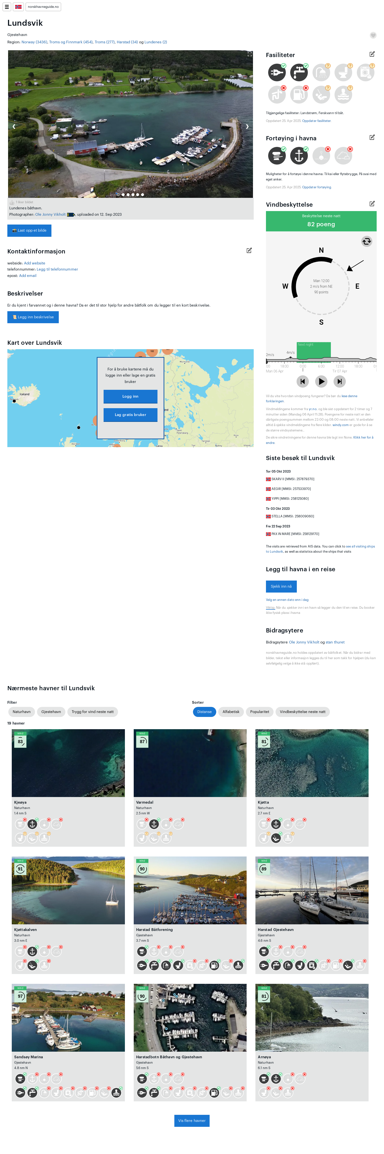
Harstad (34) (127, 42)
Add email (28, 276)
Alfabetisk (231, 712)
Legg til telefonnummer (57, 269)
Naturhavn (22, 712)
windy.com (341, 425)
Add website (35, 263)
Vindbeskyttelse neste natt (302, 712)
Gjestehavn (51, 712)
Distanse (204, 712)
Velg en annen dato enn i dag (287, 599)
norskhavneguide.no (43, 6)
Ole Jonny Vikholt (50, 214)
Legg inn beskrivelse (33, 317)
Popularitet (259, 712)
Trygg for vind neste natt (93, 712)
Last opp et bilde (29, 230)
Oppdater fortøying (316, 187)
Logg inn (130, 396)
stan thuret (335, 642)
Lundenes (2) (155, 42)
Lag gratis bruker (130, 415)
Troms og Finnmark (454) (71, 42)
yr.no (312, 409)
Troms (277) (105, 42)
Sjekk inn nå (281, 586)
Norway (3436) (34, 42)
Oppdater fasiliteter (316, 120)
